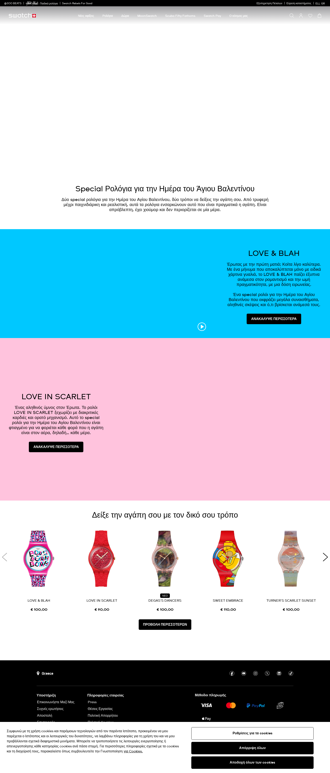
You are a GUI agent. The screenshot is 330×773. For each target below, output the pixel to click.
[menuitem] (86, 15)
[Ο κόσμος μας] (238, 16)
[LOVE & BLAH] (39, 570)
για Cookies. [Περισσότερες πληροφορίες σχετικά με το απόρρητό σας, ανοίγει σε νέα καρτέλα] (133, 751)
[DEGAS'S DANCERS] (165, 570)
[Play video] (301, 157)
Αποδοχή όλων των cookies (252, 762)
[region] (165, 747)
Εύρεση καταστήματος (298, 3)
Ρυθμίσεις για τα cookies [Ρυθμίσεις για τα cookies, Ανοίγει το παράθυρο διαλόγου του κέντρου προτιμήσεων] (252, 733)
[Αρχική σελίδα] (22, 15)
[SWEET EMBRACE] (228, 570)
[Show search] (292, 15)
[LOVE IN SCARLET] (102, 570)
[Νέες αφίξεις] (86, 16)
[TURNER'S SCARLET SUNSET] (291, 570)
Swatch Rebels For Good (77, 3)
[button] (310, 15)
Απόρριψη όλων (252, 748)
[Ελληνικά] (320, 3)
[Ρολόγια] (107, 16)
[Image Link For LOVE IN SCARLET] (221, 419)
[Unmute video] (311, 157)
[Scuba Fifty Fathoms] (180, 16)
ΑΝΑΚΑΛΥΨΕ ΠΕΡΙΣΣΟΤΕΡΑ (274, 319)
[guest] (301, 15)
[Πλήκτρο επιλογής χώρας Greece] (45, 673)
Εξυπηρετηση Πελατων (269, 3)
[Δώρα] (125, 16)
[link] (32, 3)
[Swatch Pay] (212, 16)
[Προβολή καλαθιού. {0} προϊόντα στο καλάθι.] (319, 15)
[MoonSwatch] (147, 16)
